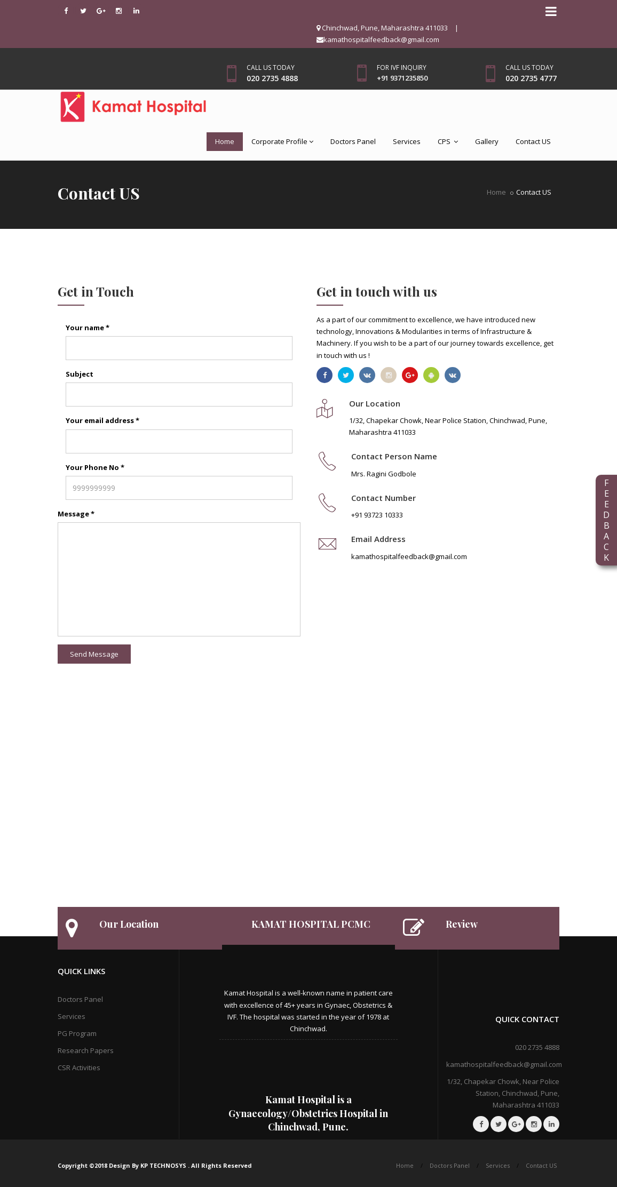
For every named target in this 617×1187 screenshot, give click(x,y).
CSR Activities (79, 1067)
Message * (76, 514)
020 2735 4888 (537, 1047)
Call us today (271, 67)
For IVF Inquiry (401, 67)
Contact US (533, 141)
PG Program (77, 1033)
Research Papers (86, 1050)
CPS (448, 141)
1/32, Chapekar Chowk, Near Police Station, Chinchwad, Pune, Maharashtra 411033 (503, 1093)
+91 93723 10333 (377, 515)
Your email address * (102, 420)
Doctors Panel (353, 141)
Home (224, 141)
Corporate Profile (282, 141)
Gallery (487, 141)
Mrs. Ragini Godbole (383, 474)
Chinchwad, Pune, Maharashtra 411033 (382, 28)
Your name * (87, 327)
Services (407, 141)
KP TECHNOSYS (164, 1165)
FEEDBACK (606, 520)
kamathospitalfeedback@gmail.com (378, 39)
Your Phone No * (95, 467)
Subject (79, 374)
